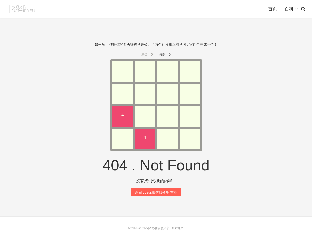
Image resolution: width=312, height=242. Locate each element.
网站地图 (178, 228)
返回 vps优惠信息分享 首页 (156, 192)
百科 (289, 8)
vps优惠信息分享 (158, 228)
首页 (272, 8)
